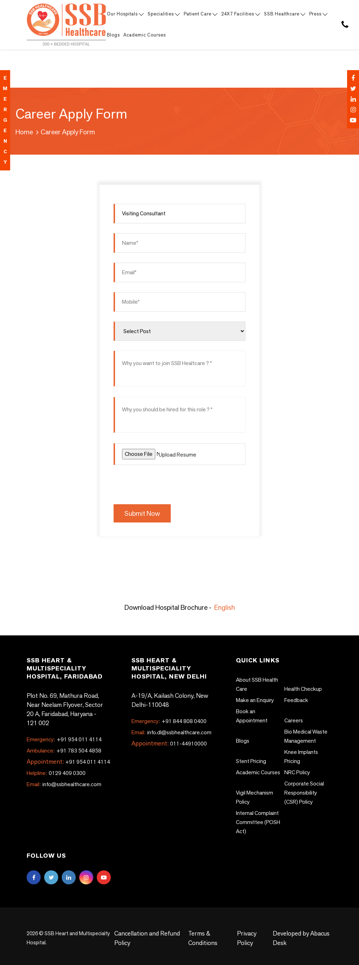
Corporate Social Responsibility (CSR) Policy (304, 792)
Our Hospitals (125, 14)
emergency (5, 120)
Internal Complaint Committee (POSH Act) (258, 822)
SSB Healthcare (284, 14)
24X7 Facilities (240, 14)
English (224, 607)
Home (24, 131)
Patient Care (200, 14)
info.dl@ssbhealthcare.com (171, 732)
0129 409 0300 (56, 773)
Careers (293, 720)
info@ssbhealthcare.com (64, 784)
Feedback (296, 700)
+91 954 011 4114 (64, 739)
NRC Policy (297, 772)
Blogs (113, 35)
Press (318, 14)
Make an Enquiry (255, 700)
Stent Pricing (251, 761)
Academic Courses (144, 35)
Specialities (163, 14)
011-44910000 (188, 743)
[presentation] (167, 483)
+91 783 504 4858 (64, 750)
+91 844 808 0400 (168, 721)
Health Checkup (303, 689)
